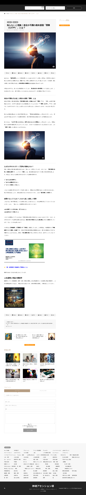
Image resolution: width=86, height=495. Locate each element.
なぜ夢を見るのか (31, 455)
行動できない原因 (66, 475)
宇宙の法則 (6, 461)
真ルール (19, 323)
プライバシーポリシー (50, 489)
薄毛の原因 (35, 475)
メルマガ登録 (78, 2)
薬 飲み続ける (46, 475)
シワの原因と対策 (47, 452)
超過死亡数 (26, 477)
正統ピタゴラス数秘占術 (29, 464)
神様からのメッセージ (29, 468)
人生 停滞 (6, 457)
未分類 (15, 464)
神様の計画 (38, 468)
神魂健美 (22, 323)
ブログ (61, 2)
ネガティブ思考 (10, 323)
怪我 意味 (55, 461)
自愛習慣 (6, 475)
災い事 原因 (67, 464)
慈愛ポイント (7, 464)
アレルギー (45, 450)
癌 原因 (19, 466)
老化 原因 (15, 22)
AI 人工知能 (6, 450)
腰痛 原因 (16, 473)
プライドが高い (53, 455)
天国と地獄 (55, 459)
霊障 (44, 477)
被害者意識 (74, 475)
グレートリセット (8, 452)
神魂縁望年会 (7, 470)
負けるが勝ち (17, 477)
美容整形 (45, 470)
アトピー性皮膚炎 (37, 450)
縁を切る (16, 470)
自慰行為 (16, 475)
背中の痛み (74, 470)
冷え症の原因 (65, 457)
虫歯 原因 (55, 475)
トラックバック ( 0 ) (43, 390)
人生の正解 (16, 457)
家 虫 (25, 461)
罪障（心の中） (38, 323)
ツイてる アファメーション (10, 455)
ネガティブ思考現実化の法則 (43, 455)
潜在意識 (57, 464)
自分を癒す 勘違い (47, 473)
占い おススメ (7, 459)
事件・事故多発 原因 (74, 455)
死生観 (46, 464)
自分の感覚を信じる (37, 473)
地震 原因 (35, 459)
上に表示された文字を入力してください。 (30, 425)
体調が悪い (55, 457)
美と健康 (43, 323)
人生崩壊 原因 (36, 457)
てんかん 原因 (20, 455)
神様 (16, 468)
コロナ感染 (26, 452)
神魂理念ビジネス (68, 468)
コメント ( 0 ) (17, 390)
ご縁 (34, 452)
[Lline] (27, 73)
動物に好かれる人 (76, 457)
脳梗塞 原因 (7, 473)
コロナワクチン (17, 452)
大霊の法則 (45, 459)
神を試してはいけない (9, 468)
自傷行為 (25, 473)
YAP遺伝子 (16, 450)
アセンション (26, 450)
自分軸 (54, 473)
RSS (4, 488)
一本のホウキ (63, 455)
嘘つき (25, 459)
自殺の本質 (26, 475)
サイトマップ (53, 2)
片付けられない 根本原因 (10, 466)
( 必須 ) (7, 401)
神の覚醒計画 (68, 466)
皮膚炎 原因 (29, 466)
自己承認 (65, 473)
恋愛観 (64, 461)
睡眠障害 (58, 466)
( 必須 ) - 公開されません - (11, 405)
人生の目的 (26, 457)
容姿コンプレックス (37, 461)
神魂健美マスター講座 (29, 323)
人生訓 (44, 457)
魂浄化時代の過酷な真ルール (68, 477)
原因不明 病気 (17, 459)
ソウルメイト (65, 452)
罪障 (9, 22)
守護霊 (15, 461)
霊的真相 (35, 477)
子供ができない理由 (66, 459)
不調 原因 (15, 323)
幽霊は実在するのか (47, 461)
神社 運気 (47, 468)
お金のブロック (66, 450)
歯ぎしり (37, 464)
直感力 (37, 466)
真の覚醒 (48, 466)
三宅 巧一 (12, 321)
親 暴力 (6, 477)
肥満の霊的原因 (65, 470)
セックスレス (55, 452)
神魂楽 (56, 468)
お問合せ (69, 2)
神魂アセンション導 (43, 486)
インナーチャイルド (57, 450)
